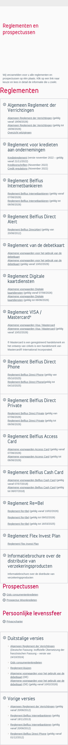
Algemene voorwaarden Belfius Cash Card (32, 480)
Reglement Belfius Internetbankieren (28, 193)
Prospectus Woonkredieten (22, 600)
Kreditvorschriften (17, 164)
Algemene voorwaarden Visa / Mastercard (31, 325)
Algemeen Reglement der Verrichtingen (30, 118)
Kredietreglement (17, 157)
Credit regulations (18, 168)
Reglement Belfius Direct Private (26, 413)
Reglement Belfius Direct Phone (26, 374)
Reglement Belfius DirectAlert (24, 229)
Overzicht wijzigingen (20, 132)
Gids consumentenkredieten (22, 594)
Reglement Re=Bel (18, 511)
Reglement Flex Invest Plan (23, 543)
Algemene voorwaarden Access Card (28, 449)
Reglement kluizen (20, 668)
